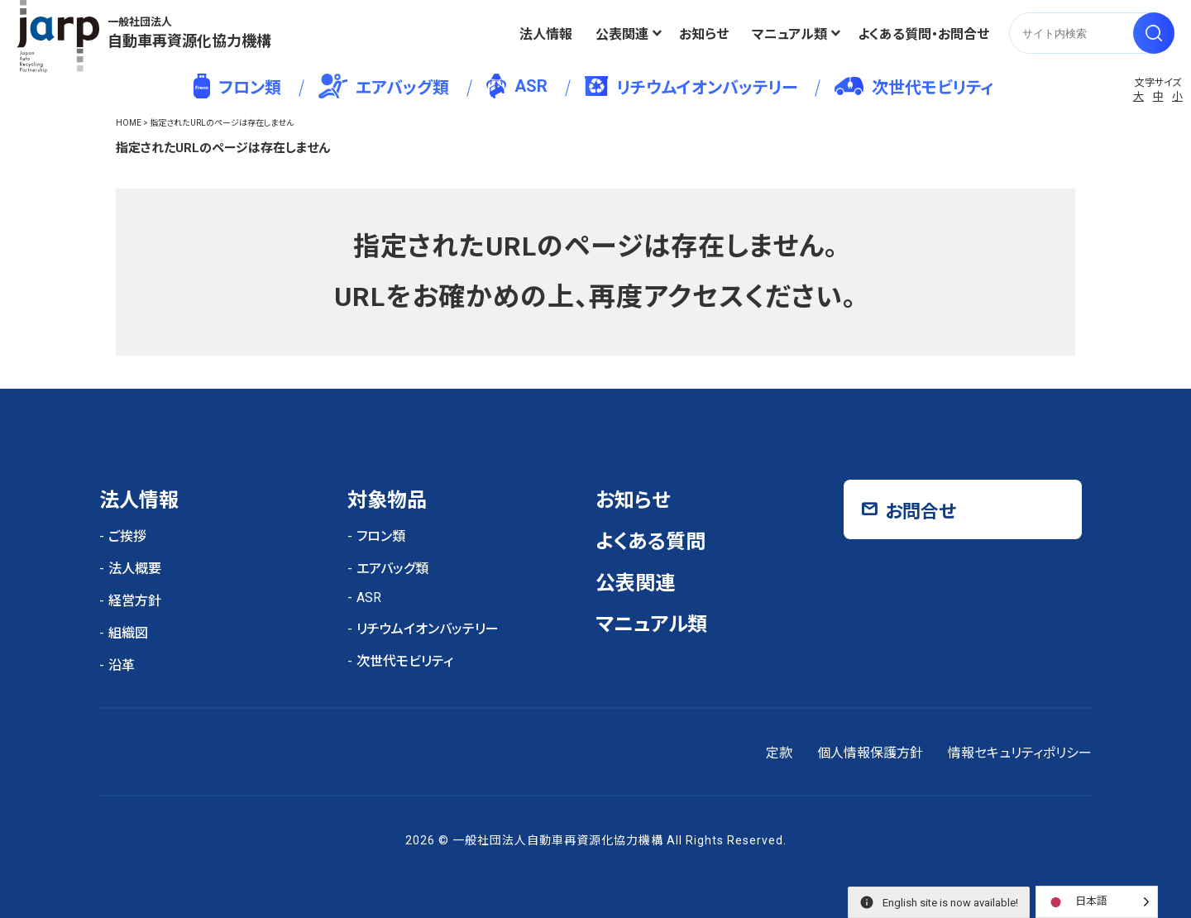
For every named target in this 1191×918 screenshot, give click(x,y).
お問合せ (920, 511)
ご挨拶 (127, 536)
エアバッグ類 (384, 86)
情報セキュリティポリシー (1020, 753)
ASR (516, 86)
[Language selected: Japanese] (1097, 902)
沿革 (121, 665)
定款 (779, 753)
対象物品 (387, 500)
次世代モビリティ (914, 87)
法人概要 (134, 568)
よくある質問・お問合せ (923, 34)
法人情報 (545, 34)
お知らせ (704, 34)
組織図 (128, 633)
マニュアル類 (789, 34)
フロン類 (237, 86)
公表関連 (622, 34)
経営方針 (134, 601)
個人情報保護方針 (870, 753)
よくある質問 (651, 541)
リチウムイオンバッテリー (691, 87)
